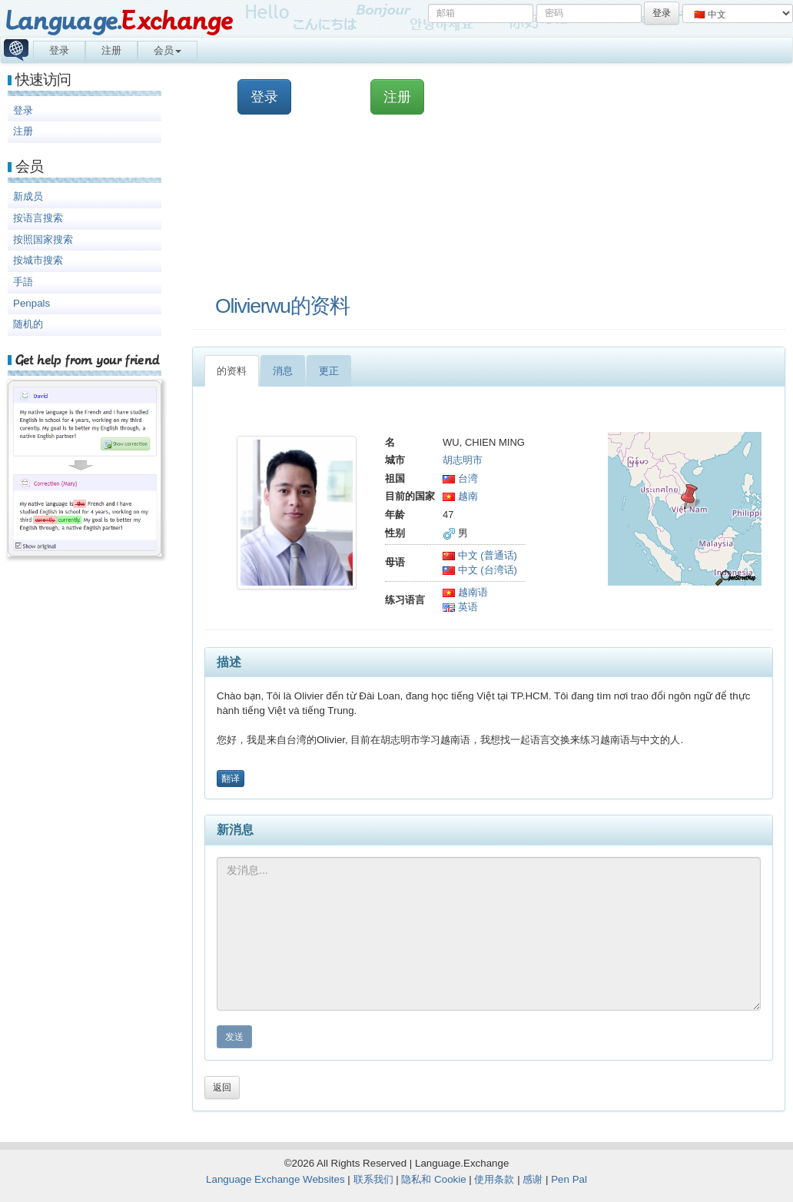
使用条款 (494, 1179)
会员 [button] (167, 50)
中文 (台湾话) (480, 570)
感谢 (532, 1179)
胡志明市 (463, 460)
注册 (111, 50)
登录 (59, 50)
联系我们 (373, 1179)
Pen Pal (569, 1179)
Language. (118, 21)
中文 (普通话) (480, 555)
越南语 (465, 592)
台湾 (460, 478)
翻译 (230, 778)
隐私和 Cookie (433, 1179)
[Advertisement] (456, 203)
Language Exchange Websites (275, 1179)
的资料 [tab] (232, 371)
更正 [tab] (329, 371)
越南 (460, 496)
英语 (460, 607)
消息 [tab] (283, 371)
